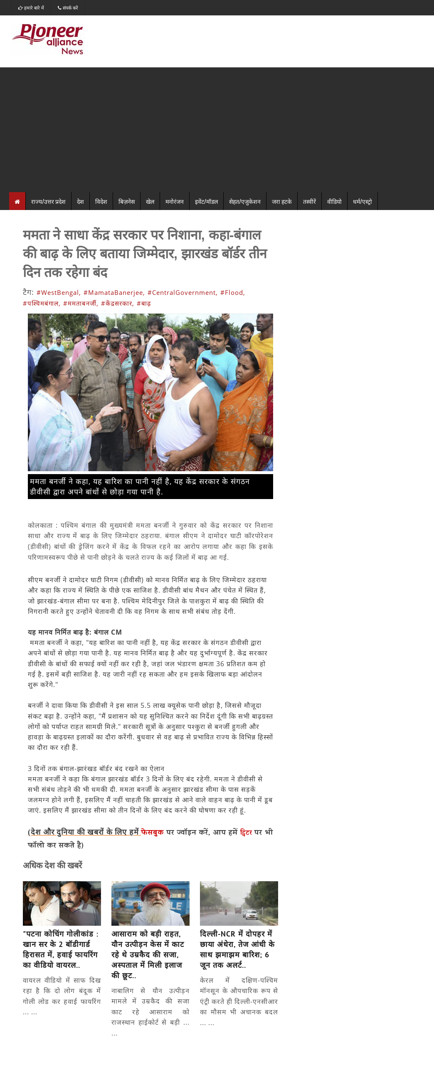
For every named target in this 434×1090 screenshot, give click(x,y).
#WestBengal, (59, 292)
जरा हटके (282, 201)
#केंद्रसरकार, (117, 303)
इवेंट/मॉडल (206, 201)
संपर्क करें (68, 8)
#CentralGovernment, (183, 292)
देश (80, 201)
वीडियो (334, 201)
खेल (150, 201)
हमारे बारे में (31, 8)
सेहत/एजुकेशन (245, 201)
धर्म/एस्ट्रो (362, 201)
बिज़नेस (126, 201)
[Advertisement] (217, 130)
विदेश (101, 201)
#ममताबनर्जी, (81, 303)
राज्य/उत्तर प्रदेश (48, 201)
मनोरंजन (174, 201)
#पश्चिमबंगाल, (42, 303)
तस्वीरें (309, 201)
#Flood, (232, 292)
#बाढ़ (144, 303)
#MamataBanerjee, (114, 292)
